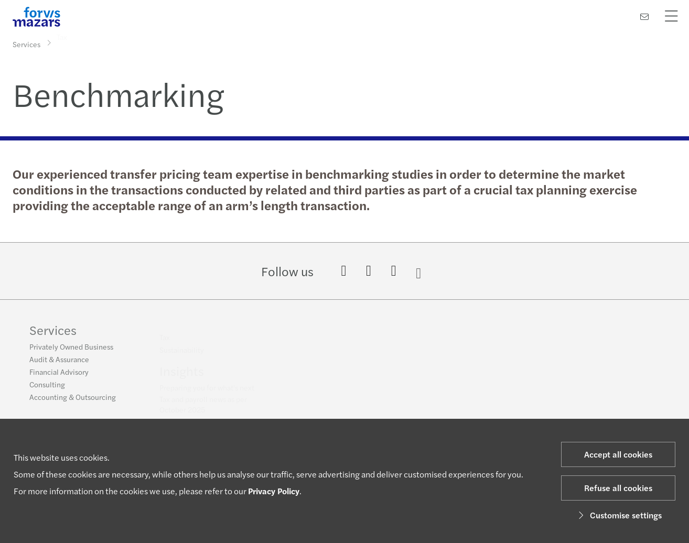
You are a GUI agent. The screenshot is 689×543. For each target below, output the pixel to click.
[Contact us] (644, 16)
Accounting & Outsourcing (72, 400)
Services (26, 43)
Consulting (47, 387)
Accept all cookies (618, 454)
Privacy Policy (273, 491)
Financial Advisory (59, 375)
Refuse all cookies (618, 488)
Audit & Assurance (59, 362)
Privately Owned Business (71, 349)
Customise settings (618, 515)
